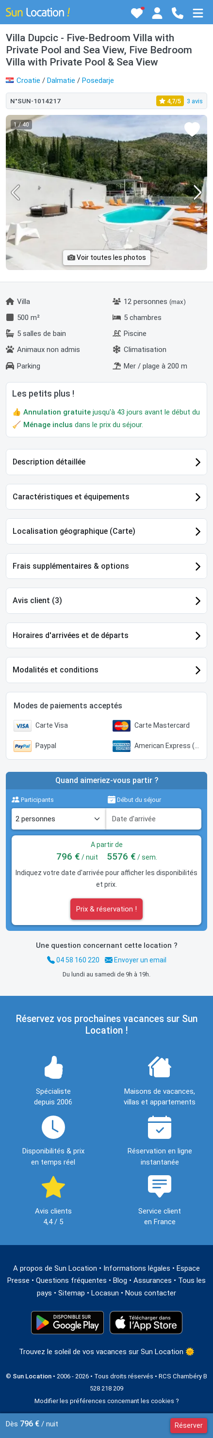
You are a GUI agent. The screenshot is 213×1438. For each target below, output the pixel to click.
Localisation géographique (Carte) (74, 531)
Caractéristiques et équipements (71, 496)
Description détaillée (49, 461)
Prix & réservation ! (106, 909)
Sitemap (71, 1293)
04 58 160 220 (73, 960)
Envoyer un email (135, 960)
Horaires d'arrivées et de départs (71, 635)
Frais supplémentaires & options (71, 566)
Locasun (105, 1293)
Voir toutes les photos (106, 257)
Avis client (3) (37, 600)
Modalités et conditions (55, 669)
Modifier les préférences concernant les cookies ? (106, 1401)
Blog (120, 1280)
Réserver (189, 1425)
